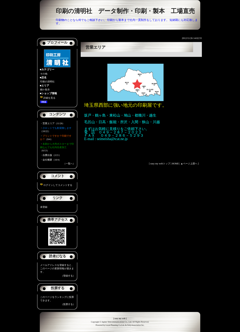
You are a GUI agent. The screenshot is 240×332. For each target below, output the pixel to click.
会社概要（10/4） (52, 159)
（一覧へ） (69, 163)
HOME (175, 163)
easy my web (120, 318)
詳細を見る (47, 97)
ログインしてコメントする (56, 185)
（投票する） (68, 304)
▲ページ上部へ (189, 163)
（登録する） (68, 275)
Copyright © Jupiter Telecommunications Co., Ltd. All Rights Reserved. (120, 322)
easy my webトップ (160, 163)
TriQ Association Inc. (135, 325)
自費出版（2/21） (52, 155)
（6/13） (57, 147)
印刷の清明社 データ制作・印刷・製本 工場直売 (125, 11)
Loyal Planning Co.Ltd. (115, 325)
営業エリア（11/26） (54, 123)
